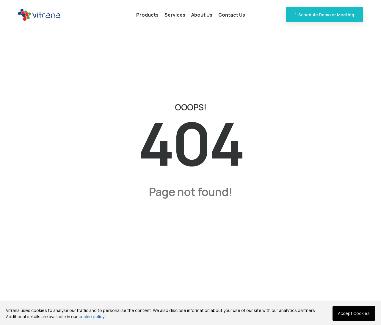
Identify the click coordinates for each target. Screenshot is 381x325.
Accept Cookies (354, 313)
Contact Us (231, 15)
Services (174, 15)
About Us (201, 15)
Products (147, 15)
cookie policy (91, 316)
